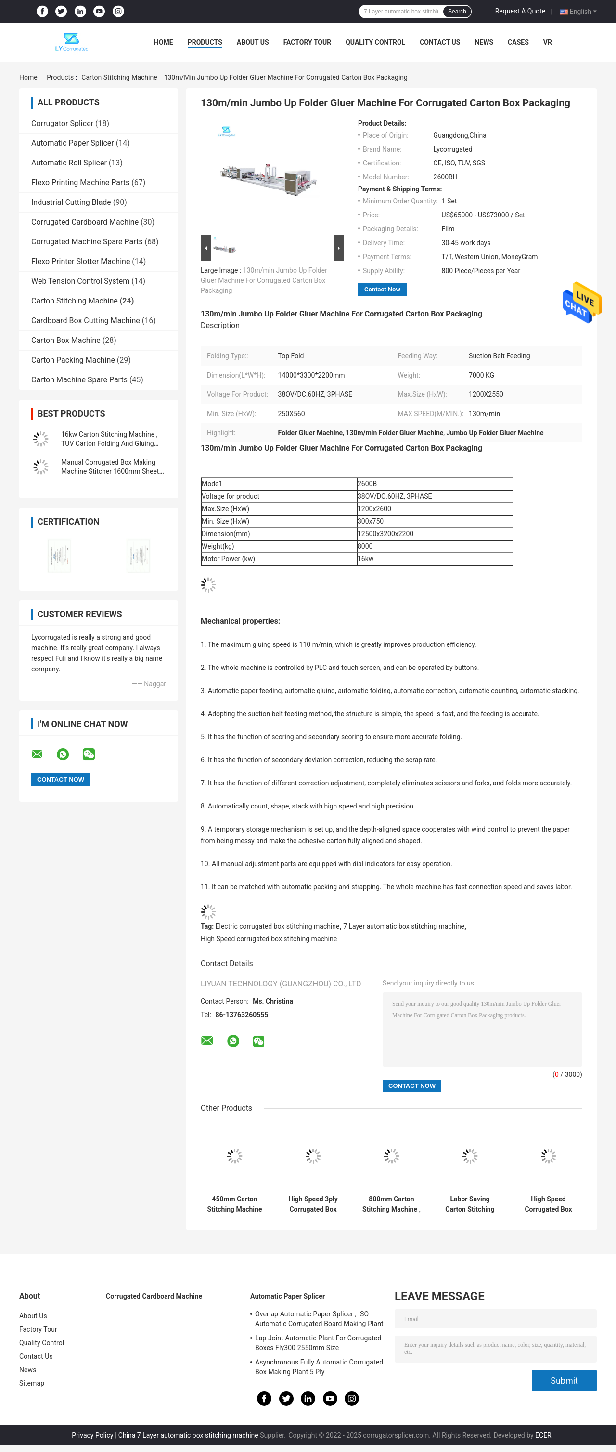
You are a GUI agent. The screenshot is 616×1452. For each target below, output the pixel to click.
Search (457, 11)
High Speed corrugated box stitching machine (269, 939)
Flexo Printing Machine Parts (80, 182)
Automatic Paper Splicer (72, 143)
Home (163, 42)
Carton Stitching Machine (119, 77)
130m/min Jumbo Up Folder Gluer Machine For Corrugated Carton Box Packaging (264, 280)
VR (547, 42)
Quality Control (375, 42)
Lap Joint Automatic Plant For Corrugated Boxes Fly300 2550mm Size (318, 1342)
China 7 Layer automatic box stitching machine (188, 1435)
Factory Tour (307, 42)
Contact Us (440, 42)
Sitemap (31, 1383)
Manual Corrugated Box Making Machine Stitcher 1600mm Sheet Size (110, 471)
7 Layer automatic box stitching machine (403, 926)
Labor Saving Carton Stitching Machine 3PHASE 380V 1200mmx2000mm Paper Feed (470, 1204)
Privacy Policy (92, 1435)
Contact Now (382, 289)
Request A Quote (520, 11)
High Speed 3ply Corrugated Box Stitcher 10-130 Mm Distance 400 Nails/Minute (312, 1204)
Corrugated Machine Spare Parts (87, 241)
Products (205, 42)
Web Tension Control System (80, 281)
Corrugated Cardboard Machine (85, 222)
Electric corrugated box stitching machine (278, 926)
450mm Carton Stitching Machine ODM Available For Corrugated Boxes (234, 1204)
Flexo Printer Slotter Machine (80, 261)
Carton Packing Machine (73, 360)
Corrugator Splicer (62, 123)
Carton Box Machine (66, 340)
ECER (543, 1435)
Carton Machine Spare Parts (79, 379)
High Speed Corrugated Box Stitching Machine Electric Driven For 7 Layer (548, 1204)
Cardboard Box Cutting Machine (85, 320)
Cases (518, 42)
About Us (253, 42)
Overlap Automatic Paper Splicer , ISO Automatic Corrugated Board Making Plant (319, 1318)
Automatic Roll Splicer (69, 162)
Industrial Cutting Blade (71, 202)
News (484, 42)
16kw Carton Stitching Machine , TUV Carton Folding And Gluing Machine (109, 443)
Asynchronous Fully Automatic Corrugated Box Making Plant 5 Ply (319, 1367)
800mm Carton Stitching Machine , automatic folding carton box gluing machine (391, 1204)
